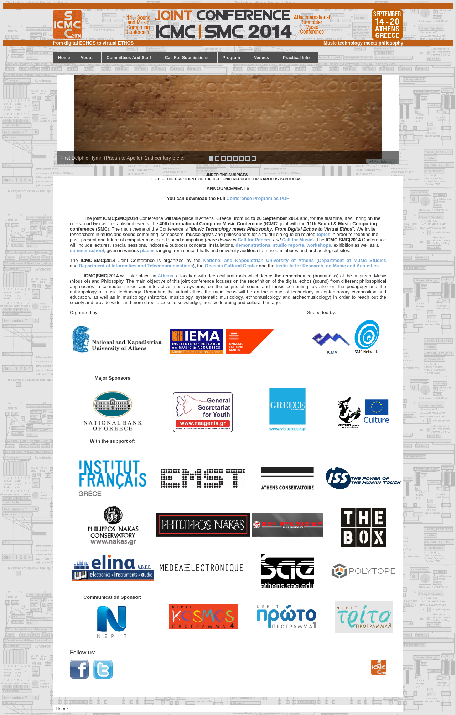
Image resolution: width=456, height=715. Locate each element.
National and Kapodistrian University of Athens (258, 260)
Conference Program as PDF (258, 198)
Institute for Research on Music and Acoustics (327, 265)
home (64, 57)
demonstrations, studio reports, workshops (283, 245)
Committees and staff (131, 57)
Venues (264, 57)
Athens (164, 275)
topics (323, 234)
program (234, 57)
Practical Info (299, 57)
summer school (87, 250)
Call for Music (297, 239)
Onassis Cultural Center (231, 265)
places (147, 250)
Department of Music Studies (352, 260)
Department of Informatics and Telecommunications (136, 265)
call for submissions (189, 57)
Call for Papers (254, 239)
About (89, 57)
